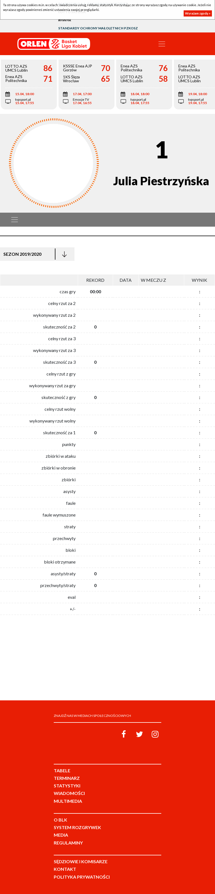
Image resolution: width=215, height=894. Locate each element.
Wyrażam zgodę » (198, 13)
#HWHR (64, 20)
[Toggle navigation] (162, 44)
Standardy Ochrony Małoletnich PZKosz (98, 28)
